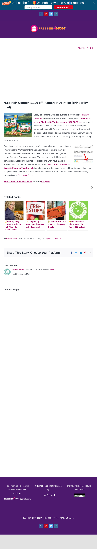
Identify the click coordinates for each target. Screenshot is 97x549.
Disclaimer (80, 489)
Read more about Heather (17, 486)
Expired (48, 238)
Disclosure (86, 486)
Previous (80, 48)
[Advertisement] (48, 75)
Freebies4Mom (11, 238)
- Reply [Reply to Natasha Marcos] (51, 269)
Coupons (45, 181)
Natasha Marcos (18, 269)
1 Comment (57, 238)
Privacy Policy (73, 486)
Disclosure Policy (25, 175)
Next (89, 48)
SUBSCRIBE (63, 7)
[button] (48, 5)
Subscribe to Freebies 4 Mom (18, 181)
